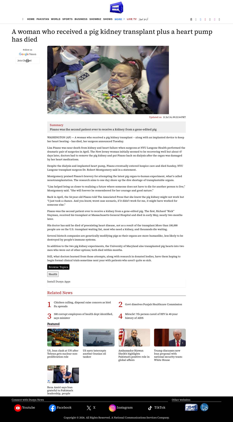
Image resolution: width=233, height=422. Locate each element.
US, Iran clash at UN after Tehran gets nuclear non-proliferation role (62, 353)
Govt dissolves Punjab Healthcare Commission (153, 304)
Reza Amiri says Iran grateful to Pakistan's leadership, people (60, 390)
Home (31, 19)
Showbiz (95, 19)
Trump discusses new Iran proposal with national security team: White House (168, 355)
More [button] (119, 19)
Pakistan (43, 19)
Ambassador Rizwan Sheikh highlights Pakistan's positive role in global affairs (134, 355)
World (56, 19)
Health (53, 274)
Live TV (132, 19)
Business (81, 19)
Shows (108, 19)
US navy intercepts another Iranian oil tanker (94, 353)
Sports (67, 19)
